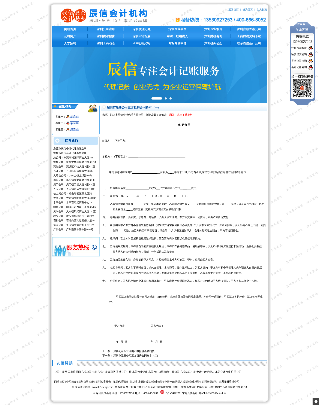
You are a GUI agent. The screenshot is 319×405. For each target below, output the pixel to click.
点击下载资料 (185, 114)
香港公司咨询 (299, 60)
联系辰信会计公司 (249, 43)
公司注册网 (60, 371)
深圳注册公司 (172, 371)
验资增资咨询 (299, 54)
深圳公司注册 (106, 29)
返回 (171, 114)
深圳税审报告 (106, 36)
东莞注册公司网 (106, 371)
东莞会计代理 (223, 371)
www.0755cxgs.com (102, 387)
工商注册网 (74, 371)
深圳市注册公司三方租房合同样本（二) (135, 355)
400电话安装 (141, 43)
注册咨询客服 (299, 47)
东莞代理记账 (140, 371)
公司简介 (70, 36)
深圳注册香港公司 (249, 29)
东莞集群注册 (188, 371)
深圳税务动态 (213, 43)
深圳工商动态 (106, 43)
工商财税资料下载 (249, 36)
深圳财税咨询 (213, 36)
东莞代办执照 (156, 371)
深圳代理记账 (142, 29)
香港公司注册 (124, 371)
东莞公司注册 (89, 371)
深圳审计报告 (142, 36)
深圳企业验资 (177, 29)
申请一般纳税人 (177, 36)
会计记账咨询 (299, 67)
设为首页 (248, 9)
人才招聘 (70, 43)
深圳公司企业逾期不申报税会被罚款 (133, 351)
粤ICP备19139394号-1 (211, 393)
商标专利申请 (177, 43)
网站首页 (70, 29)
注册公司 (236, 371)
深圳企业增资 (213, 29)
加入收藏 (262, 9)
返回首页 (233, 9)
